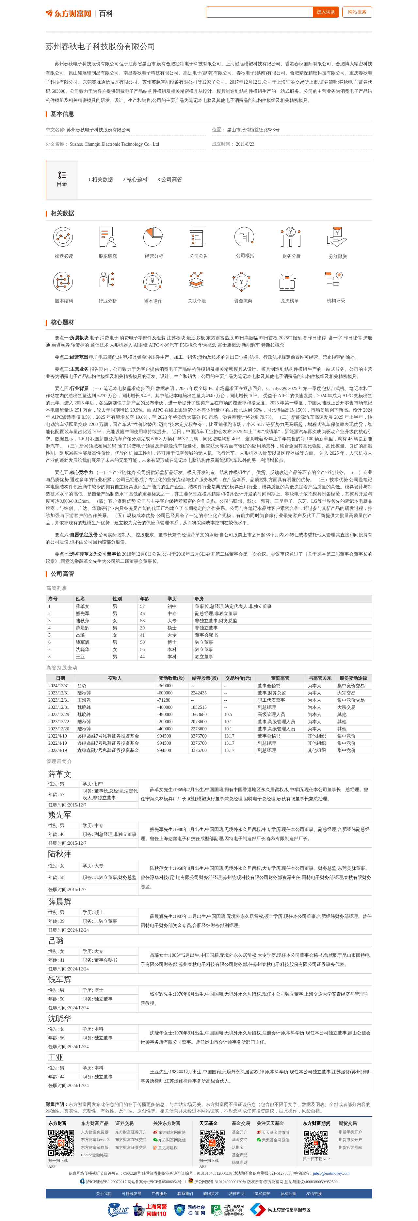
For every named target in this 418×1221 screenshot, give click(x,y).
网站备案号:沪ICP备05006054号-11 (157, 1182)
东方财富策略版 (94, 1147)
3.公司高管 (169, 179)
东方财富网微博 (169, 1132)
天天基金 (208, 1123)
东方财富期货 (316, 1123)
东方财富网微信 (169, 1140)
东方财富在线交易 (131, 1139)
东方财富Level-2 (95, 1139)
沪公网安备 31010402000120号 (217, 1182)
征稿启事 (288, 1193)
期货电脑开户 (350, 1139)
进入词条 (326, 11)
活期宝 (238, 1147)
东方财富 (57, 1123)
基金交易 (240, 1139)
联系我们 (185, 1193)
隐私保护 (262, 1193)
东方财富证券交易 (131, 1147)
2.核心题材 (135, 179)
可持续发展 (131, 1193)
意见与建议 (165, 1148)
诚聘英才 (211, 1193)
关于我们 (104, 1193)
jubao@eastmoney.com (331, 1173)
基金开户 (240, 1132)
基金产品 (240, 1155)
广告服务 (159, 1193)
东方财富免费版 (94, 1132)
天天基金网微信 (273, 1140)
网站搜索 (357, 11)
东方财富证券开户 (131, 1132)
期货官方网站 (350, 1147)
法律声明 (237, 1193)
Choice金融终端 (94, 1155)
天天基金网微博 (273, 1132)
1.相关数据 (100, 179)
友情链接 (314, 1193)
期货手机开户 (350, 1132)
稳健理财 (240, 1162)
